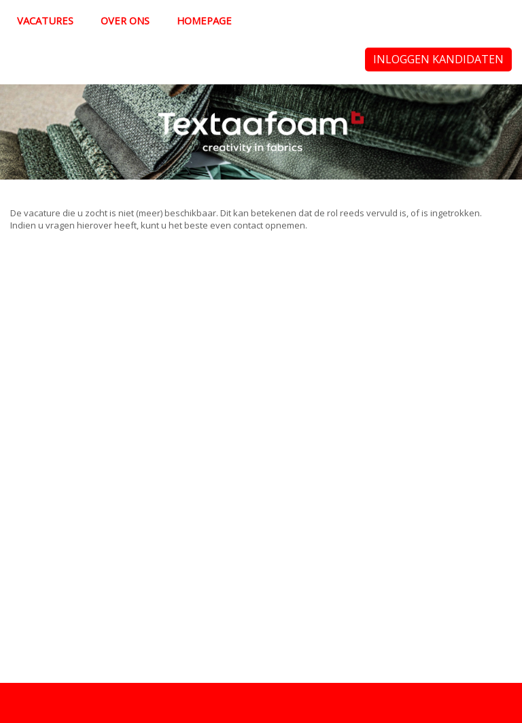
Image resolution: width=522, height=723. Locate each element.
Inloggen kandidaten (438, 59)
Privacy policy (38, 702)
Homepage (204, 20)
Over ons (125, 20)
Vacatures (45, 20)
